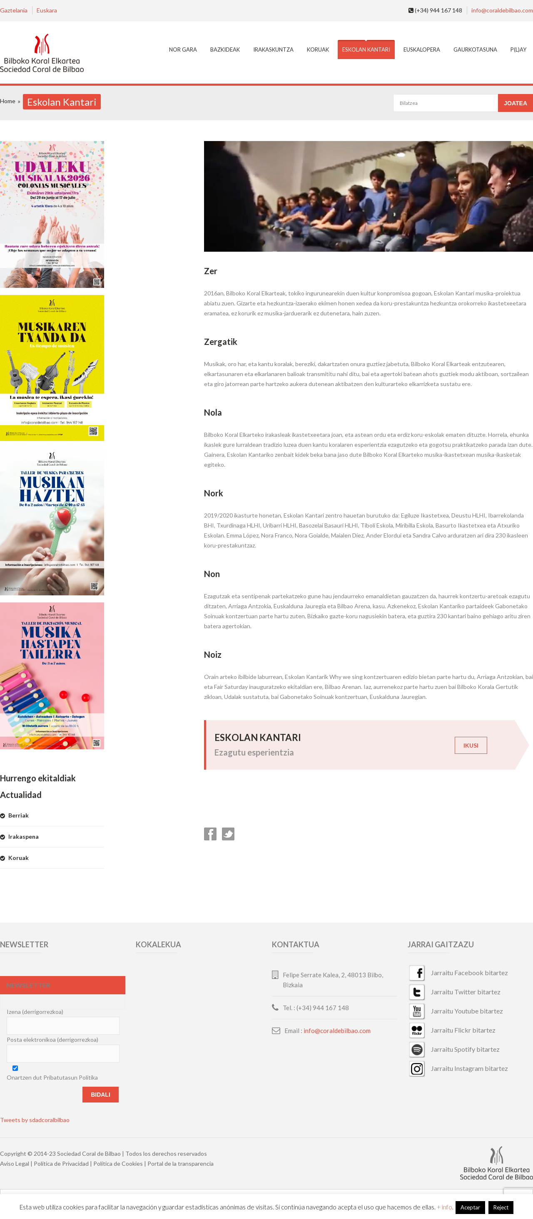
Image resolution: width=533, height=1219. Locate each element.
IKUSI (470, 745)
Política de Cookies (118, 1163)
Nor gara (183, 49)
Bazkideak (225, 49)
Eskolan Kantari (366, 49)
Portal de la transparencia (180, 1163)
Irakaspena (23, 836)
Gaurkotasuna (475, 49)
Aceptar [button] (470, 1207)
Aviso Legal (14, 1163)
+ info (444, 1207)
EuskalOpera (421, 49)
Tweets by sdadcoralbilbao (35, 1119)
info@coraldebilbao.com (502, 10)
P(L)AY (518, 49)
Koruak (318, 49)
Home (7, 100)
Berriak (18, 815)
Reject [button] (500, 1207)
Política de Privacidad (61, 1163)
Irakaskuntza (273, 49)
